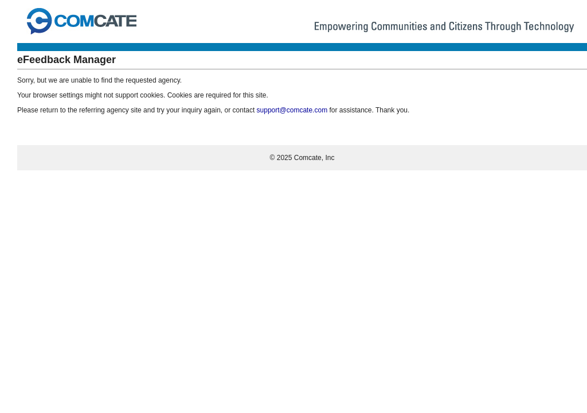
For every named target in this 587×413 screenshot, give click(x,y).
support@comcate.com (292, 110)
